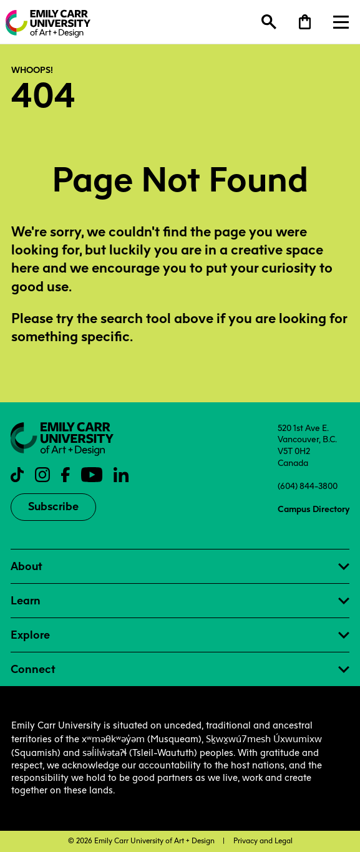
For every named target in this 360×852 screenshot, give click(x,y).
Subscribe (53, 506)
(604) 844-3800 (308, 486)
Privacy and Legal (263, 840)
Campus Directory (313, 509)
